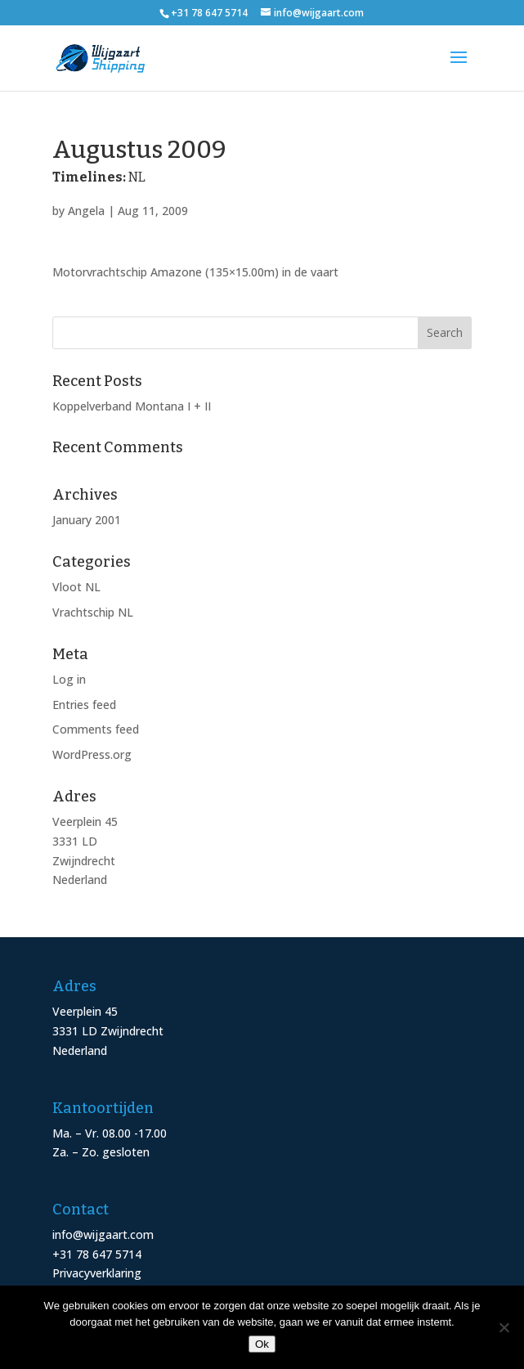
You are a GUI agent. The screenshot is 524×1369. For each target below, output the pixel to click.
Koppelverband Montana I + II (131, 406)
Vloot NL (76, 587)
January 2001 (86, 519)
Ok (262, 1344)
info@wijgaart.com (103, 1234)
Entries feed (84, 704)
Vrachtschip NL (92, 612)
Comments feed (95, 729)
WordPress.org (92, 754)
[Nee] (503, 1327)
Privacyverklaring (96, 1273)
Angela (86, 210)
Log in (69, 679)
